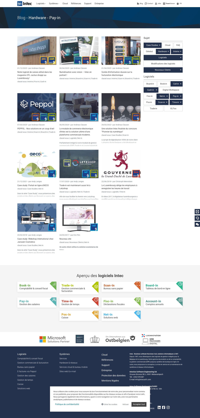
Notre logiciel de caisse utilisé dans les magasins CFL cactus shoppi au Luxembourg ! (34, 75)
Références (107, 360)
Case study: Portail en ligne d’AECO (33, 185)
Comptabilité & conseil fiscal (30, 358)
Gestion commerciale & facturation (32, 363)
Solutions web (23, 388)
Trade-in (94, 78)
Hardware (162, 51)
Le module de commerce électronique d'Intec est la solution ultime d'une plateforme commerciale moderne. (76, 131)
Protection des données (114, 375)
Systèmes (64, 354)
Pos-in (36, 82)
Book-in (163, 84)
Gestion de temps (25, 380)
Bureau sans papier (26, 367)
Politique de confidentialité (67, 404)
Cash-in (43, 82)
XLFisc (173, 108)
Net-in (79, 138)
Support (106, 365)
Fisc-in (150, 96)
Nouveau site (65, 239)
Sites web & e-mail (67, 371)
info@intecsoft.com (143, 379)
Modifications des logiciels (163, 63)
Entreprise (107, 370)
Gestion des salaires (26, 375)
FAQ (178, 45)
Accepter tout (139, 404)
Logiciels (73, 138)
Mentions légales (110, 380)
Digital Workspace (171, 90)
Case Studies (116, 135)
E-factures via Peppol (26, 371)
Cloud (167, 45)
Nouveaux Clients (76, 242)
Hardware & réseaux (68, 363)
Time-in (122, 192)
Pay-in (176, 96)
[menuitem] (41, 3)
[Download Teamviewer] (169, 3)
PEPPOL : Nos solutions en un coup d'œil (35, 128)
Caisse (20, 384)
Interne (30, 82)
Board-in (79, 78)
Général (149, 51)
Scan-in (87, 78)
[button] (179, 3)
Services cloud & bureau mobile (73, 367)
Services (63, 358)
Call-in (176, 84)
